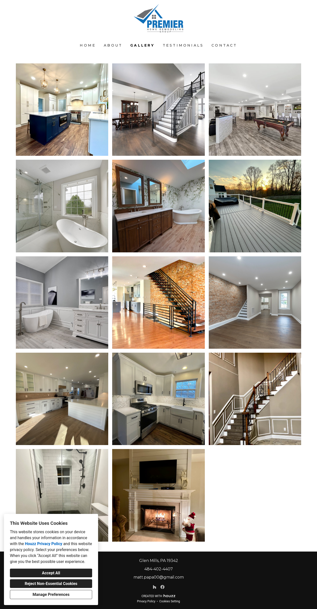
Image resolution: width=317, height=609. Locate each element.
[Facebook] (162, 587)
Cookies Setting (169, 601)
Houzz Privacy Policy (43, 543)
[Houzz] (154, 587)
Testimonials (183, 45)
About (113, 45)
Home (88, 45)
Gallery (142, 45)
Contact (224, 45)
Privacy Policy (146, 601)
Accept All (51, 573)
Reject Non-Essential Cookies (51, 583)
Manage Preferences (50, 594)
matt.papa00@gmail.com (158, 577)
